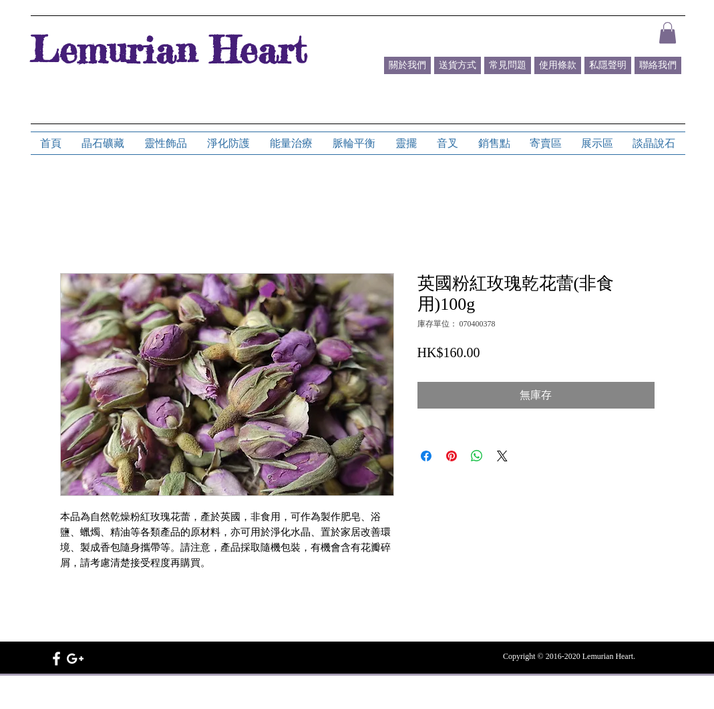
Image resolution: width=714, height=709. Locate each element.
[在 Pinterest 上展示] (451, 456)
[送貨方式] (457, 65)
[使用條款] (557, 65)
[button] (668, 32)
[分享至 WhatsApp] (477, 456)
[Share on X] (502, 456)
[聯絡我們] (658, 65)
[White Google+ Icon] (75, 659)
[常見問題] (507, 65)
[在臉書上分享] (426, 456)
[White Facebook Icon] (56, 659)
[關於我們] (407, 65)
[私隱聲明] (607, 65)
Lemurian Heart (168, 49)
